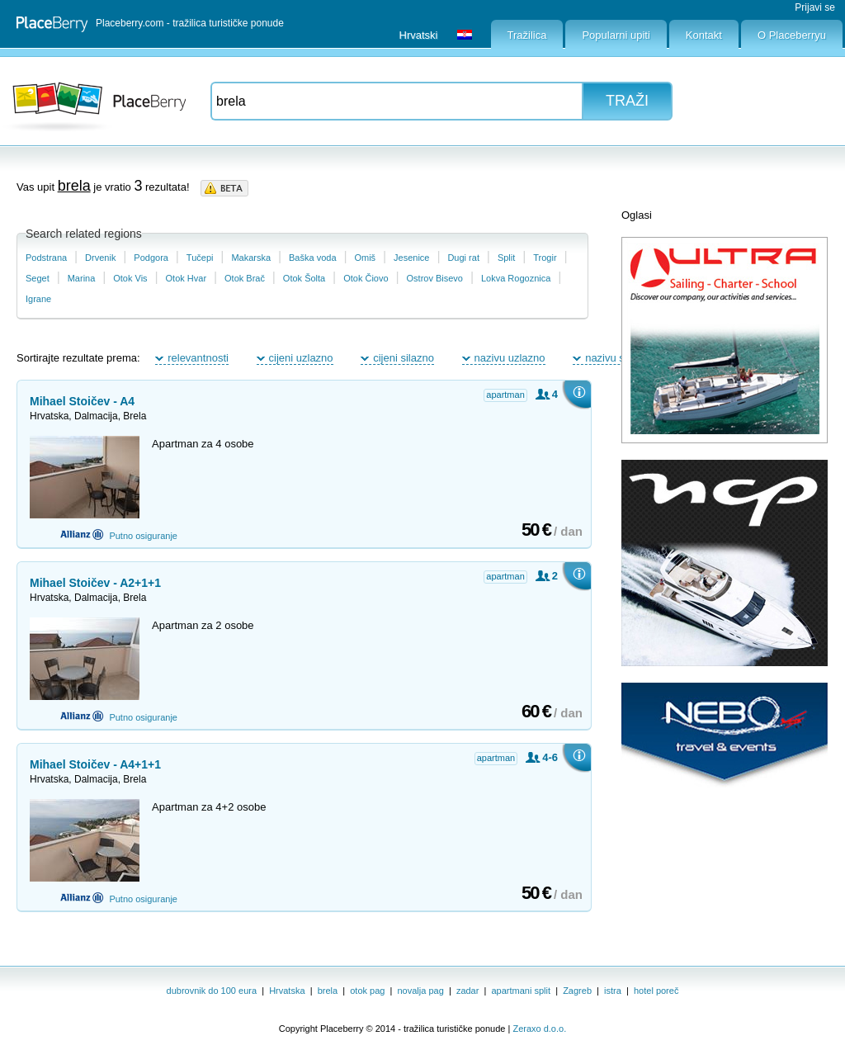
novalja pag (421, 991)
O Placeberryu (792, 35)
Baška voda (312, 257)
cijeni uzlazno (301, 358)
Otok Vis (130, 278)
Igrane (38, 299)
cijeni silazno (403, 358)
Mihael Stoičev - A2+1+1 (95, 582)
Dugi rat (463, 257)
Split (506, 257)
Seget (38, 278)
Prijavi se (815, 7)
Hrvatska (286, 991)
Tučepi (200, 257)
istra (612, 991)
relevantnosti (198, 358)
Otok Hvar (186, 278)
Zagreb (577, 991)
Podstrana (46, 257)
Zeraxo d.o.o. (539, 1028)
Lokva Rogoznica (515, 278)
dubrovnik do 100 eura (212, 991)
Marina (82, 278)
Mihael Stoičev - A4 (82, 401)
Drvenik (100, 257)
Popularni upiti (615, 35)
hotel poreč (656, 991)
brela (328, 991)
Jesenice (411, 257)
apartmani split (521, 991)
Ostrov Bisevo (435, 278)
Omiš (364, 257)
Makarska (251, 257)
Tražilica (527, 35)
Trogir (544, 257)
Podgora (151, 257)
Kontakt (704, 35)
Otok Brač (244, 278)
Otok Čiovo (365, 278)
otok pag (367, 991)
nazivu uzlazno (509, 358)
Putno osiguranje (118, 534)
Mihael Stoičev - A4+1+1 (95, 764)
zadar (467, 991)
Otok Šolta (304, 278)
